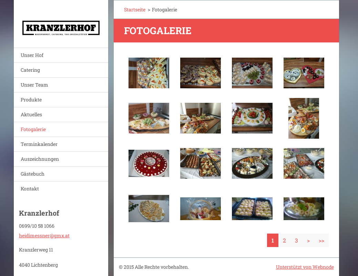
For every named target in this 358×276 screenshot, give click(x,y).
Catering (30, 70)
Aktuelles (31, 114)
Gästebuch (32, 173)
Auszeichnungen (40, 159)
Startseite (134, 9)
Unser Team (34, 84)
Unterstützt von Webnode (305, 267)
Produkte (31, 99)
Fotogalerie (33, 129)
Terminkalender (39, 144)
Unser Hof (32, 55)
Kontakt (30, 188)
